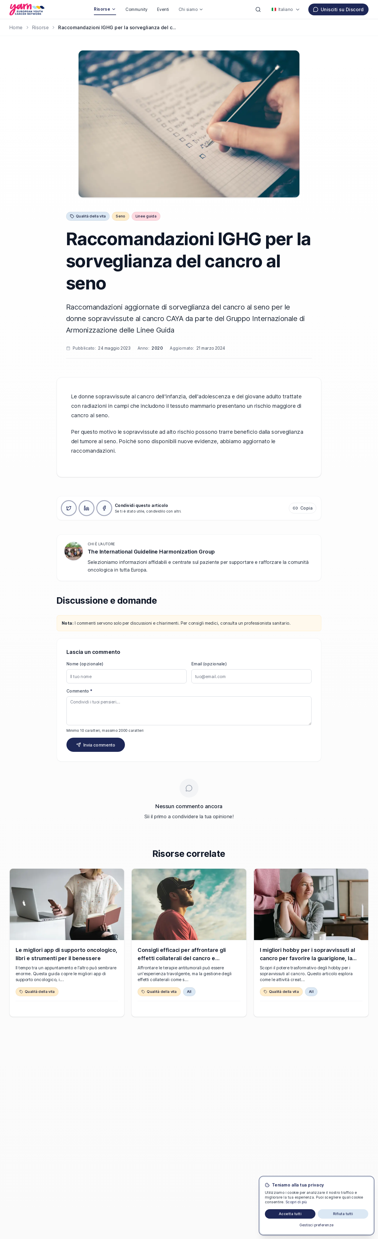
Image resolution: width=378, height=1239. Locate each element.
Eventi (163, 9)
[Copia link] (302, 508)
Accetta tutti (290, 1214)
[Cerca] (258, 9)
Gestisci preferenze (316, 1225)
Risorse (105, 9)
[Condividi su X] (69, 508)
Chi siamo (191, 9)
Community (136, 9)
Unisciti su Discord (338, 9)
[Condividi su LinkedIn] (86, 508)
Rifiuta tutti (343, 1214)
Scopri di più (296, 1202)
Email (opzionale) (209, 663)
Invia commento (95, 744)
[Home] (16, 27)
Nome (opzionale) (85, 663)
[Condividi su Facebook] (104, 508)
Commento (79, 690)
